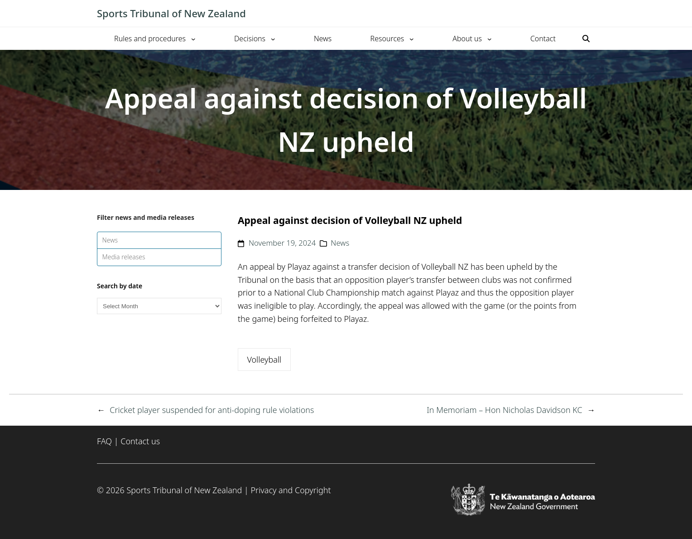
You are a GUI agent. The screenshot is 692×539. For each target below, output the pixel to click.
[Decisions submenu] (273, 38)
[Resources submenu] (411, 38)
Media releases (123, 257)
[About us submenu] (489, 38)
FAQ (104, 441)
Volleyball (264, 359)
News (110, 240)
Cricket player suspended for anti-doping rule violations (212, 409)
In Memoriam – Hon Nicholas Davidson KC (504, 409)
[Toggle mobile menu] (590, 13)
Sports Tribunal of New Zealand (171, 13)
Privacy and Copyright (290, 490)
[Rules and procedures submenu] (193, 38)
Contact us (140, 441)
